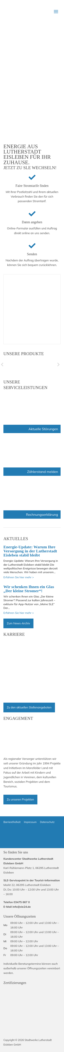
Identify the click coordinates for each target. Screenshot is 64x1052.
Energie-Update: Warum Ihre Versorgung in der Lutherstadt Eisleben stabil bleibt (30, 551)
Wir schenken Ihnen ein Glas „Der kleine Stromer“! (28, 589)
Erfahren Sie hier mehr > (18, 577)
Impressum (30, 822)
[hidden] (24, 364)
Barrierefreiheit (11, 822)
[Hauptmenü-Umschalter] (56, 11)
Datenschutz (47, 822)
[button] (2, 364)
